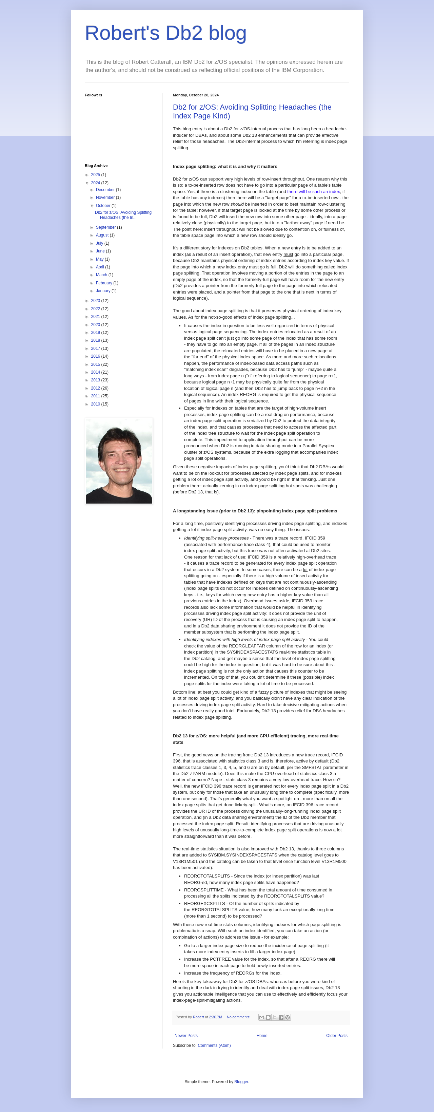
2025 (96, 174)
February (104, 283)
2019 (96, 332)
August (103, 235)
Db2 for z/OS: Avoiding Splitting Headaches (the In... (123, 215)
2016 (96, 356)
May (100, 259)
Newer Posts (186, 1035)
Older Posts (337, 1035)
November (106, 197)
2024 (96, 183)
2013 (96, 380)
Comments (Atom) (214, 1045)
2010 (96, 404)
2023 (96, 300)
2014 (96, 372)
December (106, 189)
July (100, 243)
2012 (96, 388)
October (104, 205)
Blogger (241, 1081)
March (102, 274)
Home (262, 1035)
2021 (96, 316)
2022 (96, 308)
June (101, 251)
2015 (96, 364)
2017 (96, 348)
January (104, 290)
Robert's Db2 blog (166, 32)
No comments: (239, 1017)
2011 (96, 396)
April (100, 267)
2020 (96, 324)
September (106, 227)
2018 (96, 340)
